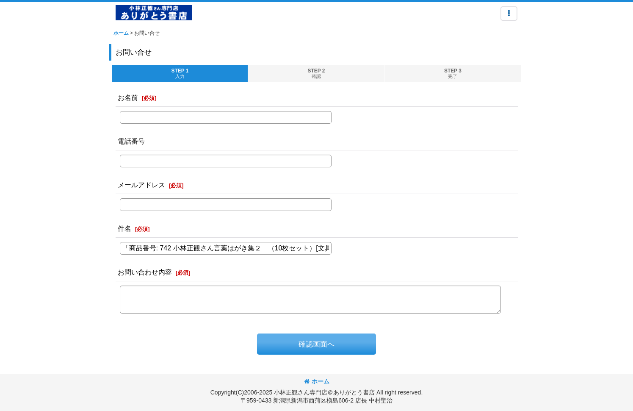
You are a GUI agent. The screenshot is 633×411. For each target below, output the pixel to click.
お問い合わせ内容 (145, 272)
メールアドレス (141, 185)
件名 (124, 228)
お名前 (128, 97)
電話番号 (131, 141)
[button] (508, 13)
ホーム (316, 381)
